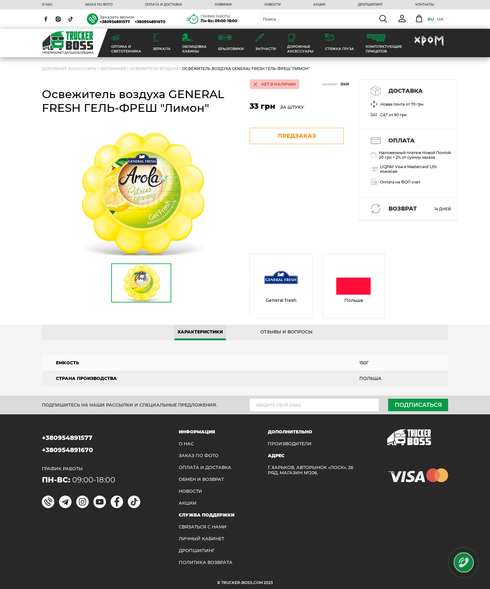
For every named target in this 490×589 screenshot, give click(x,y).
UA (440, 19)
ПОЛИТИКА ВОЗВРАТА (205, 562)
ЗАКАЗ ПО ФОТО (98, 5)
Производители (290, 444)
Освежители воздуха (154, 68)
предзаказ (297, 135)
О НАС (47, 5)
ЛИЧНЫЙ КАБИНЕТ (201, 539)
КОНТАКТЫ (424, 5)
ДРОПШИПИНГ (370, 5)
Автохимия (113, 68)
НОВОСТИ (272, 5)
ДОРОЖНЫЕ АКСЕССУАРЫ (69, 68)
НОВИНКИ (223, 5)
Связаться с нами (203, 527)
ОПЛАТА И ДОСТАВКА (163, 5)
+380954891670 (150, 21)
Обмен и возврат (201, 479)
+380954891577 (115, 21)
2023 (268, 582)
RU (431, 19)
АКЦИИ (319, 5)
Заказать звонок (117, 16)
